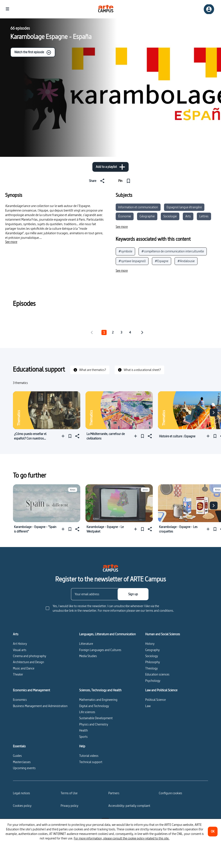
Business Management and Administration (40, 706)
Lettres (203, 216)
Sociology (151, 656)
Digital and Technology (94, 706)
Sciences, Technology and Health (100, 690)
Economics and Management (31, 690)
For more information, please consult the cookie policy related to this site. (121, 838)
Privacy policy (69, 805)
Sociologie (170, 216)
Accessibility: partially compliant (129, 805)
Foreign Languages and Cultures (100, 650)
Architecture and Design (28, 662)
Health (83, 730)
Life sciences (87, 712)
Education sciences (157, 674)
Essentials (19, 746)
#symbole (125, 251)
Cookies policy (22, 805)
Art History (20, 643)
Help (82, 746)
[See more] (11, 242)
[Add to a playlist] (110, 167)
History (150, 643)
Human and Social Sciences (162, 634)
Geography (152, 650)
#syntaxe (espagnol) (132, 261)
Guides (17, 755)
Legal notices (21, 793)
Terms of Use (69, 793)
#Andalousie (186, 261)
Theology (151, 668)
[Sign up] (133, 594)
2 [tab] (113, 332)
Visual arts (19, 650)
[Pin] (125, 180)
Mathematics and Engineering (98, 699)
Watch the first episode (32, 52)
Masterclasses (22, 762)
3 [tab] (121, 332)
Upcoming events (24, 768)
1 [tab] (104, 332)
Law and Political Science (161, 690)
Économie (124, 216)
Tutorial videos (88, 755)
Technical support (90, 762)
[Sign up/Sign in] (209, 9)
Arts (188, 216)
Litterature (86, 643)
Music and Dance (23, 668)
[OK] (213, 831)
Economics (20, 699)
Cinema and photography (29, 656)
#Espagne (161, 261)
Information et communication (138, 207)
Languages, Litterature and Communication (107, 634)
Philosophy (152, 662)
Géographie (147, 216)
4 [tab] (130, 332)
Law (148, 706)
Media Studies (88, 656)
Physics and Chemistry (93, 724)
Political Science (155, 699)
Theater (18, 674)
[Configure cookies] (170, 793)
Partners (113, 793)
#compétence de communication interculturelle (172, 251)
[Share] (97, 180)
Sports (83, 736)
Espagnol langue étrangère (184, 207)
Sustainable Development (96, 718)
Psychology (152, 680)
